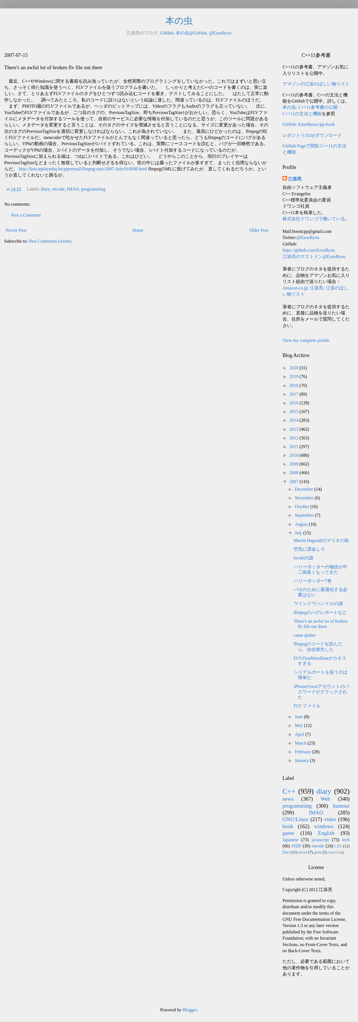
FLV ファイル (307, 705)
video (330, 819)
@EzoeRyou (220, 33)
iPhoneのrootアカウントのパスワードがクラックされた (321, 691)
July (299, 532)
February (303, 751)
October (302, 506)
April (300, 734)
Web (325, 799)
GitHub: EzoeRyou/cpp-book (308, 124)
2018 (294, 385)
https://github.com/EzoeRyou (308, 250)
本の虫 (179, 21)
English (326, 833)
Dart (286, 852)
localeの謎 (303, 557)
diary (45, 189)
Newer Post (16, 230)
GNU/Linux (295, 819)
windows (323, 826)
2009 (294, 464)
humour (341, 806)
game (288, 833)
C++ (288, 791)
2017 (294, 394)
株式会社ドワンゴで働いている (313, 218)
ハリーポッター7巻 (313, 580)
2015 (294, 411)
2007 (294, 481)
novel (302, 852)
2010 (294, 455)
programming (93, 189)
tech (346, 839)
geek (317, 852)
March (301, 743)
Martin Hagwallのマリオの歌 (321, 540)
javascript (320, 839)
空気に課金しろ (309, 549)
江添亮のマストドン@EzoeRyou (313, 256)
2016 (294, 402)
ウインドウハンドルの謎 (318, 603)
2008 (294, 472)
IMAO (73, 189)
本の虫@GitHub (191, 33)
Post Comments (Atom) (50, 241)
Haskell (333, 852)
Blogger (190, 1009)
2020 (294, 367)
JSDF (296, 845)
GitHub (166, 33)
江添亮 (295, 179)
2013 (294, 429)
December (304, 489)
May (299, 725)
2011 (294, 446)
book (287, 826)
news (287, 799)
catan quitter (305, 635)
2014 (294, 420)
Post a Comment (26, 215)
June (299, 716)
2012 (294, 437)
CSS (338, 846)
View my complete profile (305, 340)
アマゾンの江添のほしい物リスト (316, 84)
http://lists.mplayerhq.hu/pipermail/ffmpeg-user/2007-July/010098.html (83, 168)
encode (58, 189)
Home (138, 230)
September (305, 515)
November (305, 497)
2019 (294, 376)
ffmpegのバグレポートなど (320, 612)
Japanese (290, 839)
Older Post (258, 230)
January (302, 760)
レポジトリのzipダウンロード (312, 135)
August (302, 524)
